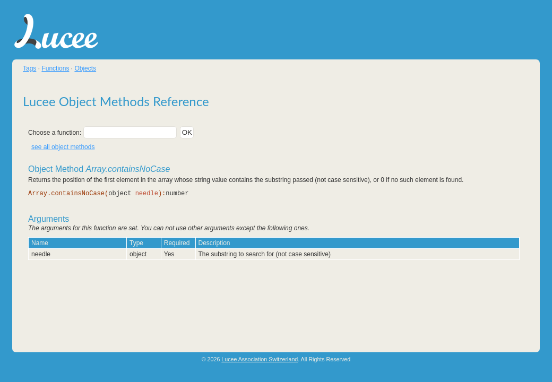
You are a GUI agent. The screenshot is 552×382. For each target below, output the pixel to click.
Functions (55, 68)
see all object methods (62, 147)
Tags (29, 68)
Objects (85, 68)
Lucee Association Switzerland (259, 359)
